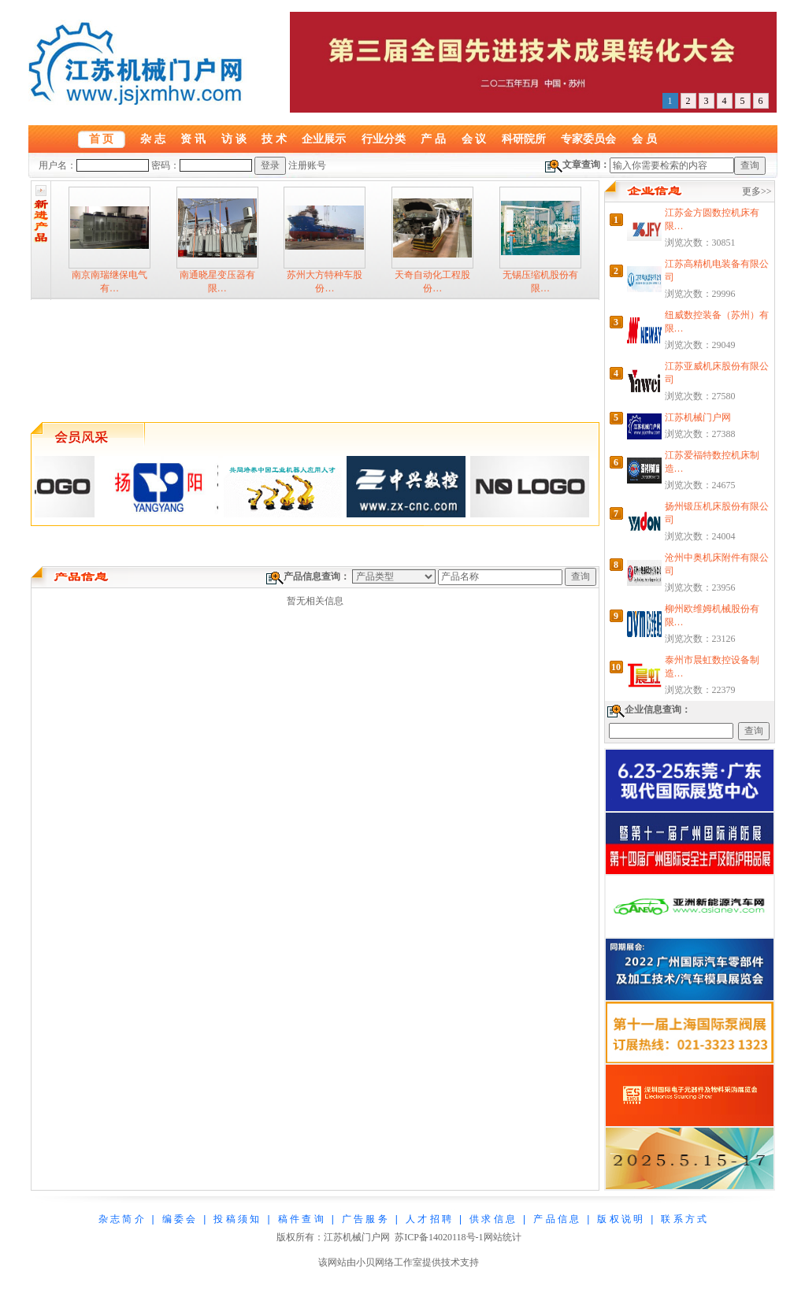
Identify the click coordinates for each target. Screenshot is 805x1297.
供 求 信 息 (492, 1219)
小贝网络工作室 (389, 1262)
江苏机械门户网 (698, 417)
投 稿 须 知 (236, 1219)
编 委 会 (179, 1219)
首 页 (101, 138)
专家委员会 (588, 138)
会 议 (474, 138)
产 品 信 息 (556, 1219)
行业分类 (384, 138)
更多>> (757, 191)
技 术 (274, 138)
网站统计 (502, 1237)
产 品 (433, 138)
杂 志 (152, 138)
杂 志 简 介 (121, 1219)
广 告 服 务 (365, 1219)
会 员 (644, 138)
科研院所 (524, 138)
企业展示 (324, 138)
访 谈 (234, 138)
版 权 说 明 (620, 1219)
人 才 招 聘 (428, 1219)
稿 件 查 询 (301, 1219)
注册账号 (307, 165)
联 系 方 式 (684, 1219)
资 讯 (193, 138)
